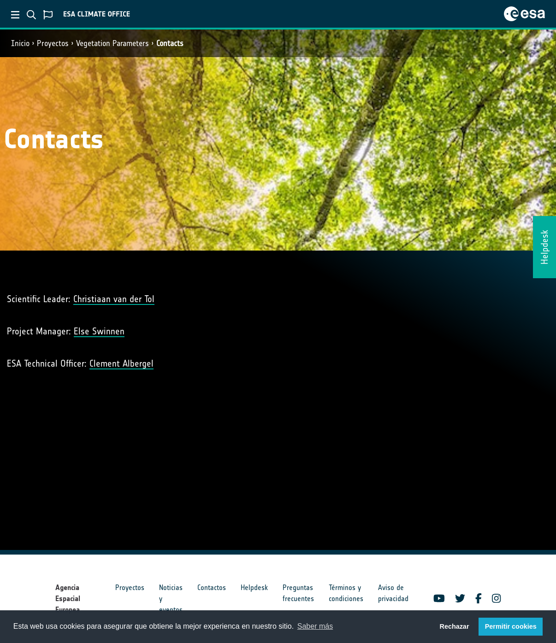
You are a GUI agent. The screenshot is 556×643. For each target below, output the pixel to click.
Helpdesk (254, 587)
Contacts (169, 43)
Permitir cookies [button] (511, 626)
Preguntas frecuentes (298, 593)
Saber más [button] (315, 626)
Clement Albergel (121, 363)
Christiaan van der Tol (113, 298)
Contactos (211, 587)
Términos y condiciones (346, 593)
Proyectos (53, 43)
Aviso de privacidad (393, 593)
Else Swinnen (99, 331)
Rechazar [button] (454, 626)
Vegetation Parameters (112, 43)
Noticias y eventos (171, 598)
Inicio (20, 43)
